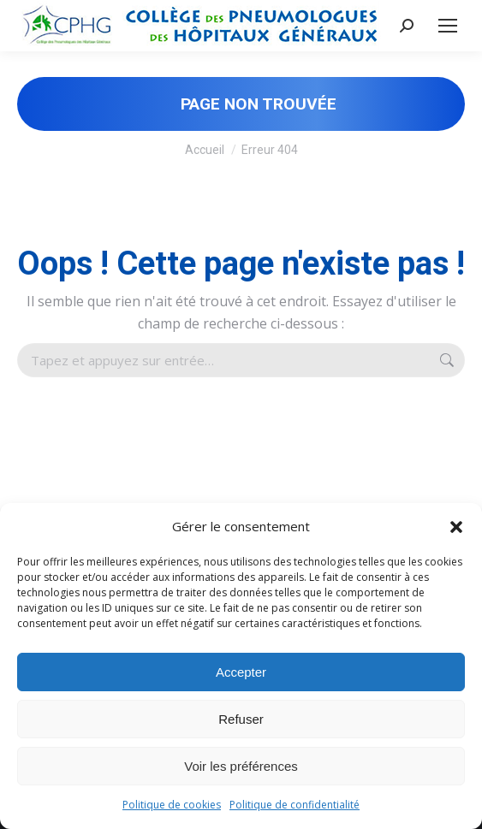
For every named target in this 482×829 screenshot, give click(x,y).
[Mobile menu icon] (448, 26)
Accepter (241, 672)
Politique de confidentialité (294, 804)
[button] (456, 527)
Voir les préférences (241, 766)
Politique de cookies (171, 804)
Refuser (241, 719)
